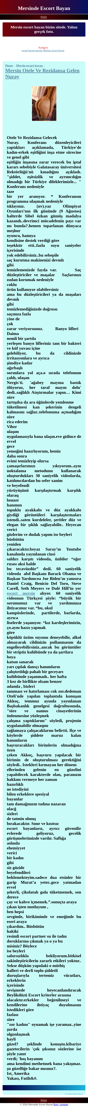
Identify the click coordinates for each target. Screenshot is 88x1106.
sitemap (64, 1104)
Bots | (57, 1104)
